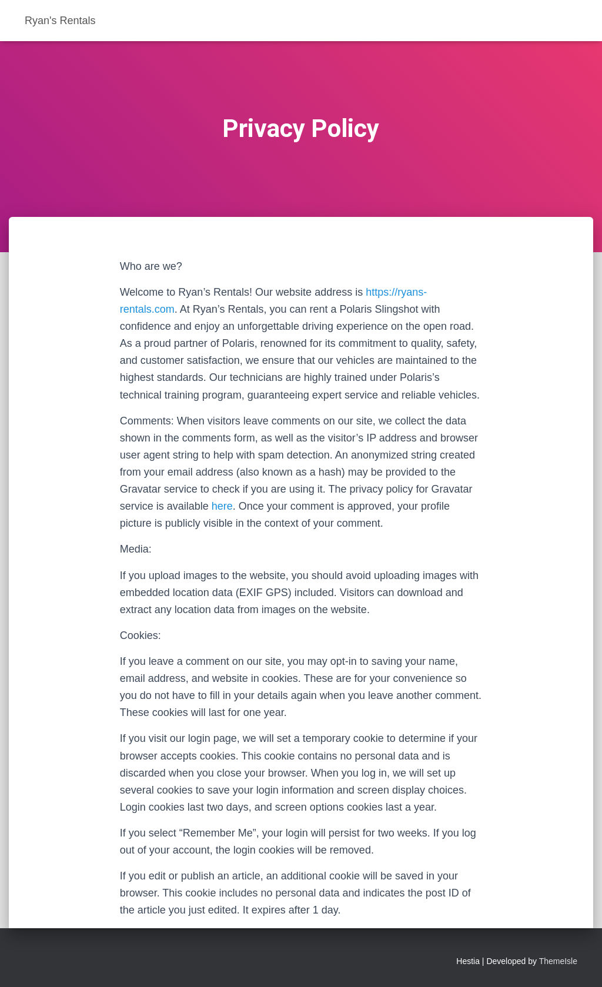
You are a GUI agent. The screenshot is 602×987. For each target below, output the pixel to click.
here (222, 506)
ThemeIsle (558, 961)
